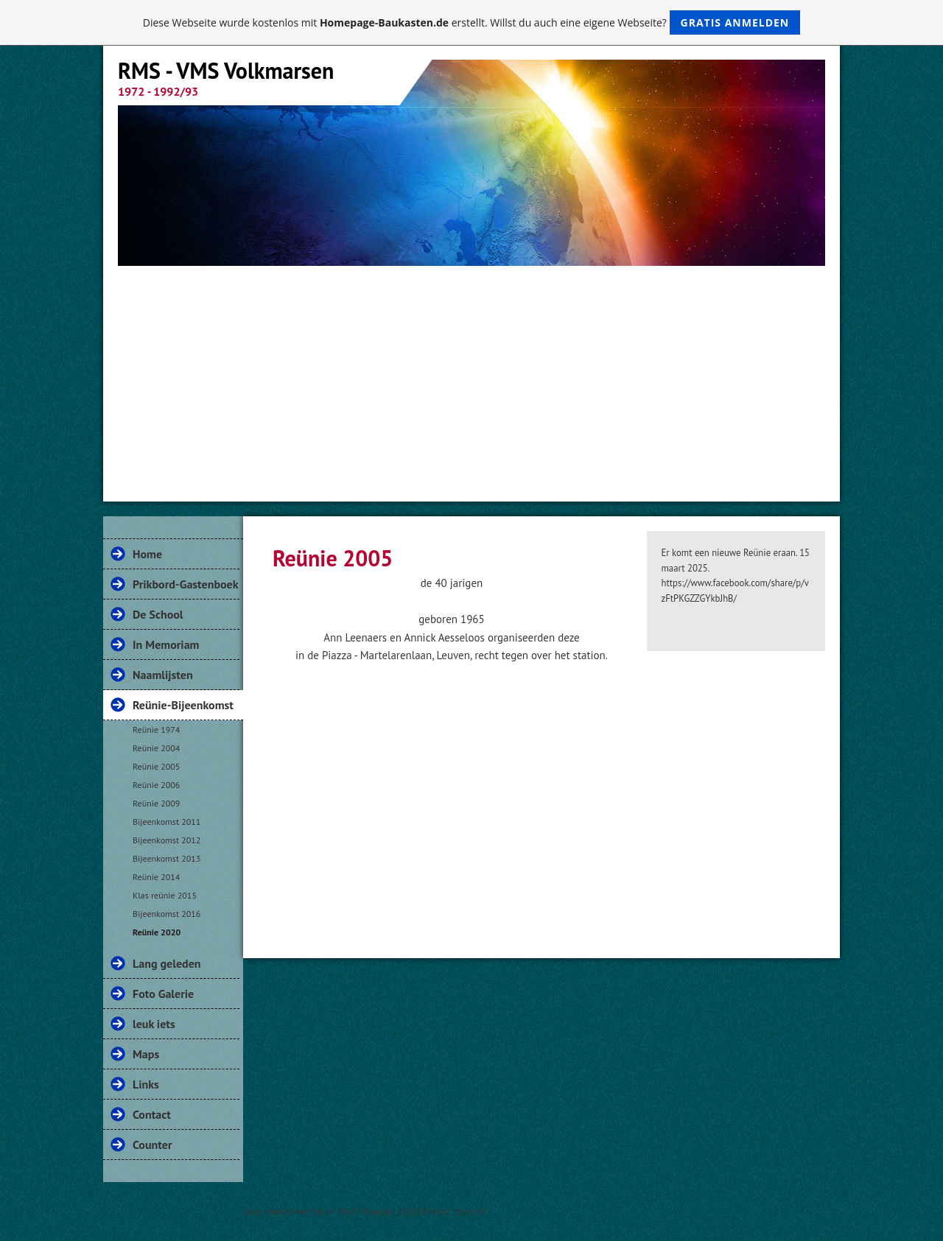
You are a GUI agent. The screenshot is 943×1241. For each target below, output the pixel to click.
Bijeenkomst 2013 (166, 858)
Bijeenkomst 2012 (166, 840)
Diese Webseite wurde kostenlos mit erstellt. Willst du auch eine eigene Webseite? (472, 22)
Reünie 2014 (156, 876)
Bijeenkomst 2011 (166, 821)
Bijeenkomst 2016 (166, 913)
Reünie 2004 (156, 747)
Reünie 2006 (156, 784)
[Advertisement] (471, 376)
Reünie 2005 (156, 766)
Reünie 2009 (156, 803)
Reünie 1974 (156, 729)
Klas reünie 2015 (165, 895)
